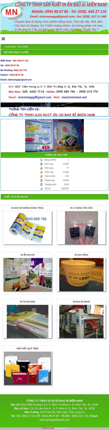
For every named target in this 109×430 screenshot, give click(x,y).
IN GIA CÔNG (81, 255)
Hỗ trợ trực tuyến (16, 52)
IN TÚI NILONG (27, 301)
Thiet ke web (48, 428)
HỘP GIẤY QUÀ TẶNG (28, 348)
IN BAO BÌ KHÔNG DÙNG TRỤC (27, 208)
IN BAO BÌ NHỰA (81, 301)
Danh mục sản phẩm (16, 47)
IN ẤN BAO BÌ (27, 255)
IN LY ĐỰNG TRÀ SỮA (81, 208)
